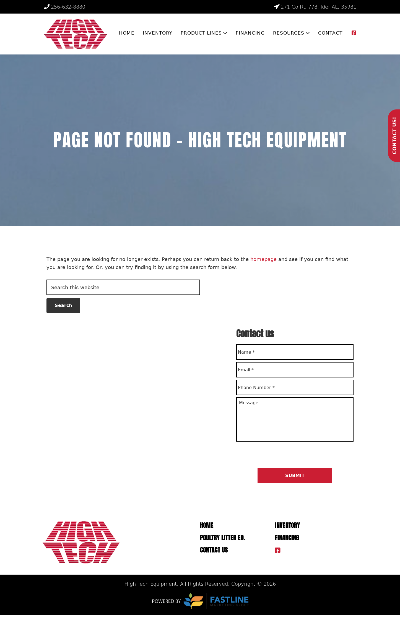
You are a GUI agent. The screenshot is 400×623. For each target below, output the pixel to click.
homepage (263, 259)
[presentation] (278, 454)
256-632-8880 (64, 7)
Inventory (287, 525)
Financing (287, 538)
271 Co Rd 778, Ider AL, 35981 (315, 7)
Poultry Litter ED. (222, 538)
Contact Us (214, 550)
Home (207, 525)
